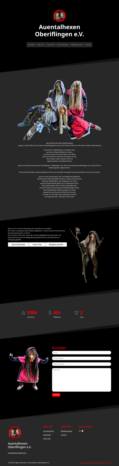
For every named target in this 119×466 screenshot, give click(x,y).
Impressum (83, 463)
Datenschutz (93, 463)
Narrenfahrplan (62, 45)
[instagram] (82, 430)
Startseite (31, 45)
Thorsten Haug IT (105, 463)
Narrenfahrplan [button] (18, 244)
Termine (64, 435)
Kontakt (88, 45)
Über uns (41, 45)
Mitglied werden (76, 45)
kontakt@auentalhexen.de (17, 453)
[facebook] (80, 430)
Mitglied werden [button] (56, 244)
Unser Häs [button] (37, 244)
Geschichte (47, 435)
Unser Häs (50, 45)
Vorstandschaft (48, 431)
